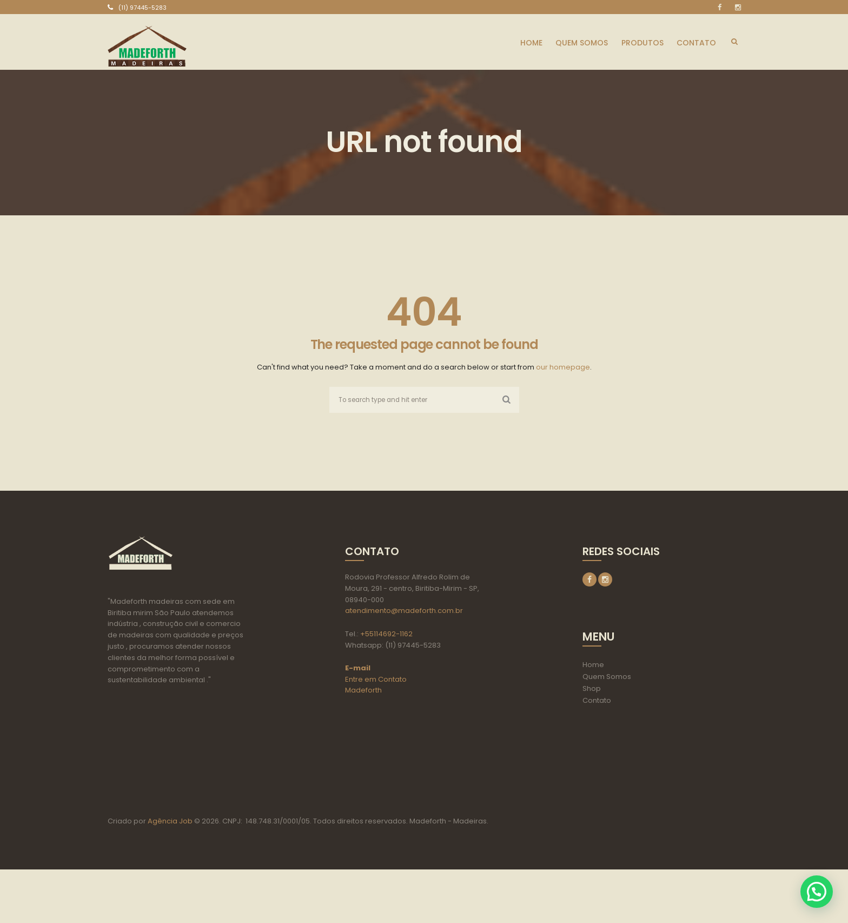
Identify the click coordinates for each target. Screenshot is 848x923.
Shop (591, 690)
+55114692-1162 (386, 634)
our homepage (563, 367)
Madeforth (363, 691)
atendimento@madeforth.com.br (404, 611)
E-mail (357, 668)
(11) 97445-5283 (142, 7)
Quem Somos (606, 678)
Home (593, 666)
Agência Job (169, 874)
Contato (596, 702)
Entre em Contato (376, 680)
